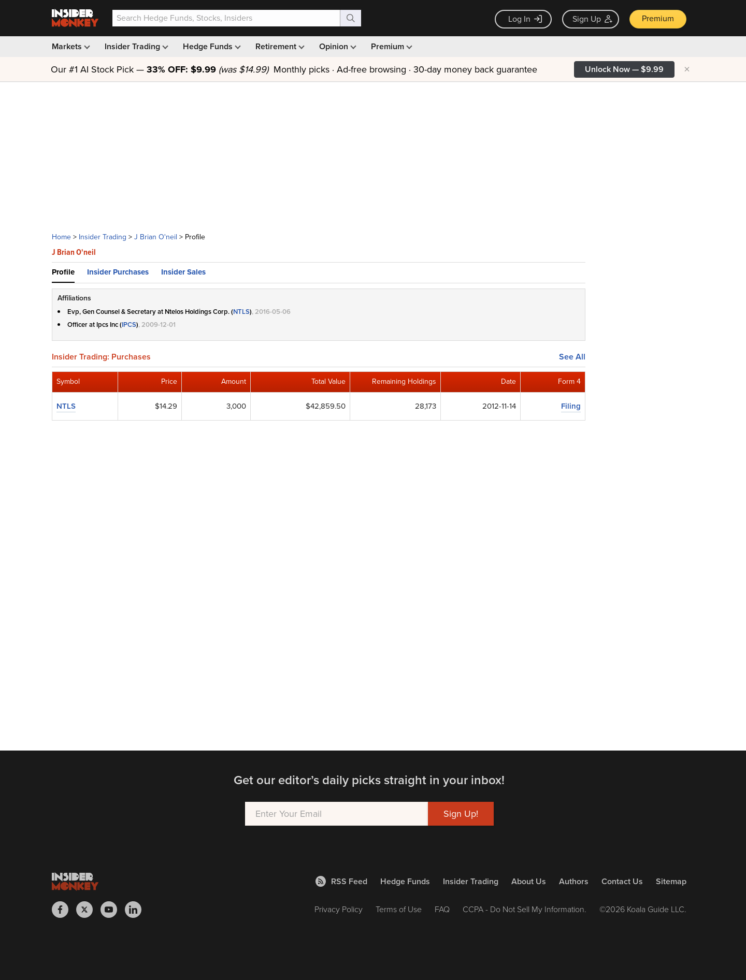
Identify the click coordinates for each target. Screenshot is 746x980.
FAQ (442, 909)
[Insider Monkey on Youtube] (113, 909)
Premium (658, 18)
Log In (525, 19)
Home (61, 237)
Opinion (336, 46)
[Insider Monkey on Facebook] (64, 909)
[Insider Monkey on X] (88, 909)
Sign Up (592, 19)
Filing (571, 406)
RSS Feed (341, 881)
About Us (528, 881)
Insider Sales (183, 272)
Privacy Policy (338, 909)
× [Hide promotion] (687, 69)
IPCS (129, 324)
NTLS (241, 311)
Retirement (279, 46)
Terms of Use (399, 909)
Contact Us (622, 881)
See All (572, 357)
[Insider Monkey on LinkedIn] (137, 909)
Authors (574, 881)
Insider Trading (135, 46)
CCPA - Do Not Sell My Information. (524, 909)
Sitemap (671, 881)
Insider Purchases (118, 272)
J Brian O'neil (155, 237)
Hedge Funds (211, 46)
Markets (70, 46)
